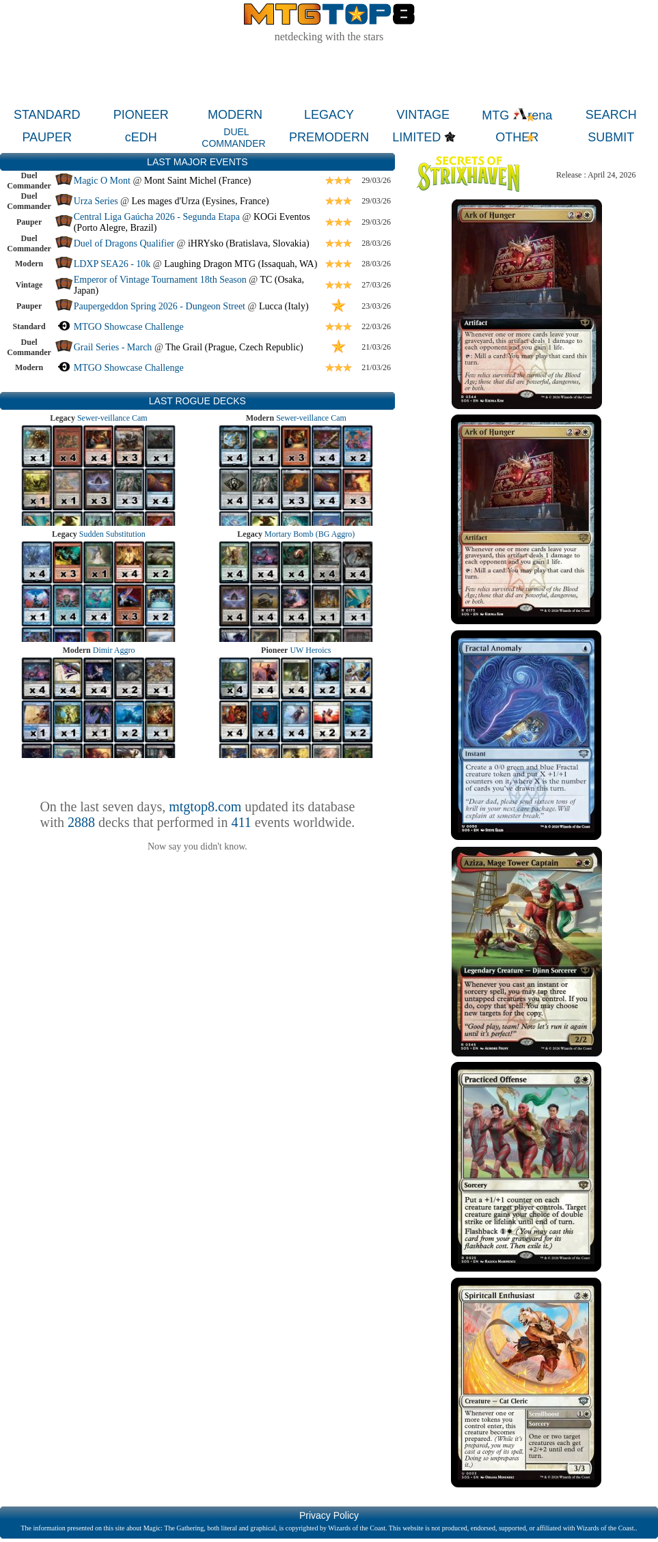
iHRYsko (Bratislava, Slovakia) (249, 243)
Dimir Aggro (114, 650)
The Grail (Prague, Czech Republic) (234, 347)
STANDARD (47, 115)
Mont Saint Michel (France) (197, 181)
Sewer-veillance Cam (112, 418)
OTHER (516, 137)
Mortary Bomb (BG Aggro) (309, 534)
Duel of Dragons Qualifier (124, 243)
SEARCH (611, 115)
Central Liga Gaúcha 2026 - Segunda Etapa (157, 217)
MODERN (235, 115)
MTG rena (517, 115)
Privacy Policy (329, 1515)
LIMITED (416, 137)
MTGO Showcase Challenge (129, 327)
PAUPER (47, 137)
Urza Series (96, 201)
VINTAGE (423, 115)
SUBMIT (611, 137)
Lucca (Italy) (284, 306)
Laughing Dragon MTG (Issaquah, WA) (240, 264)
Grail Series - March (113, 347)
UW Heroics (310, 650)
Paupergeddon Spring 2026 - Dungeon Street (159, 306)
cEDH (141, 137)
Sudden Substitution (112, 534)
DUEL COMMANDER (233, 137)
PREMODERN (329, 137)
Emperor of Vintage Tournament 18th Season (160, 280)
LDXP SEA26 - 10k (112, 264)
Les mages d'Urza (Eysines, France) (200, 201)
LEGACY (329, 115)
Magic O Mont (102, 181)
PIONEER (141, 115)
